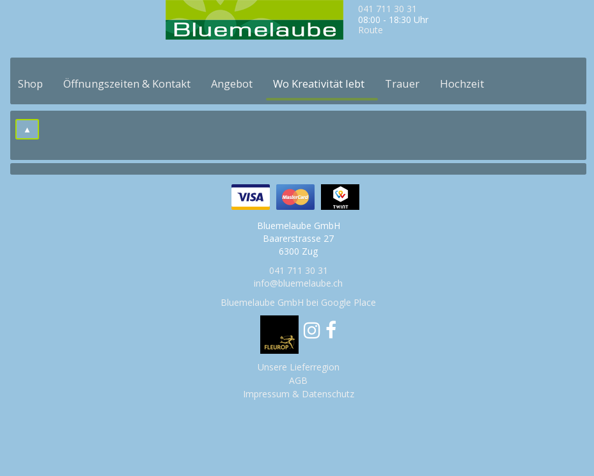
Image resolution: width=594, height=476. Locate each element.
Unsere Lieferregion (299, 367)
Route (370, 30)
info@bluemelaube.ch (298, 283)
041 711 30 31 (387, 9)
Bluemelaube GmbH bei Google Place (298, 302)
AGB (298, 380)
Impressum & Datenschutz (298, 394)
